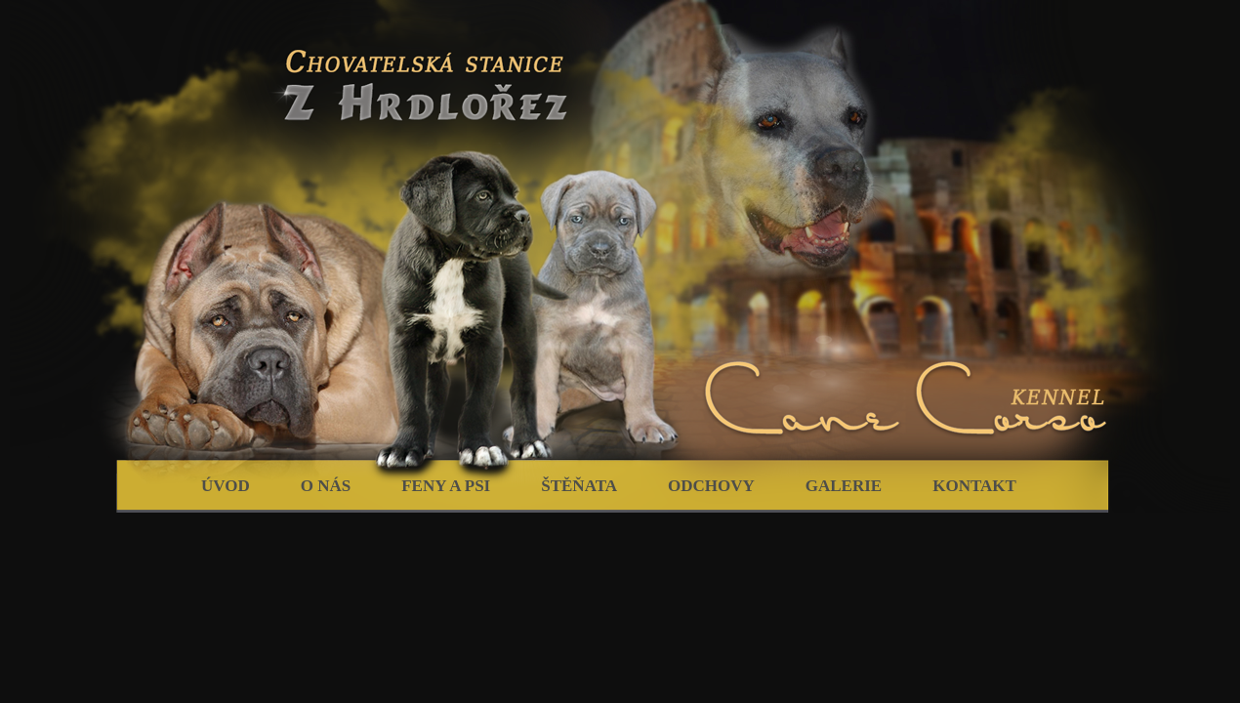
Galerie (844, 485)
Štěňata (579, 485)
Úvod (225, 485)
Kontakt (974, 485)
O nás (326, 485)
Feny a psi (445, 485)
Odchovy (711, 485)
